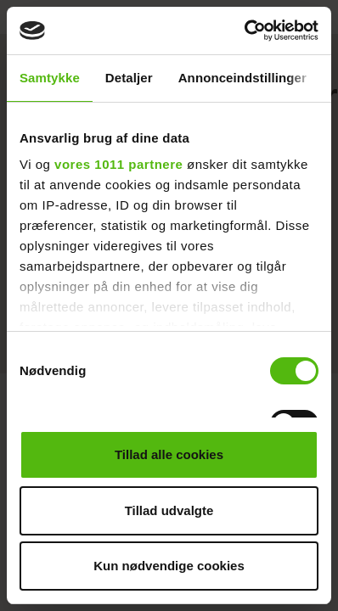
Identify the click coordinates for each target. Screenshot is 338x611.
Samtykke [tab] (50, 77)
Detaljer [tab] (129, 77)
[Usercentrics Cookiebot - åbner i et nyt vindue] (244, 31)
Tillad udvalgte (169, 510)
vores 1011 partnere (118, 164)
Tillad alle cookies (169, 454)
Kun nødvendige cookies (169, 565)
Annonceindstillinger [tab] (242, 77)
